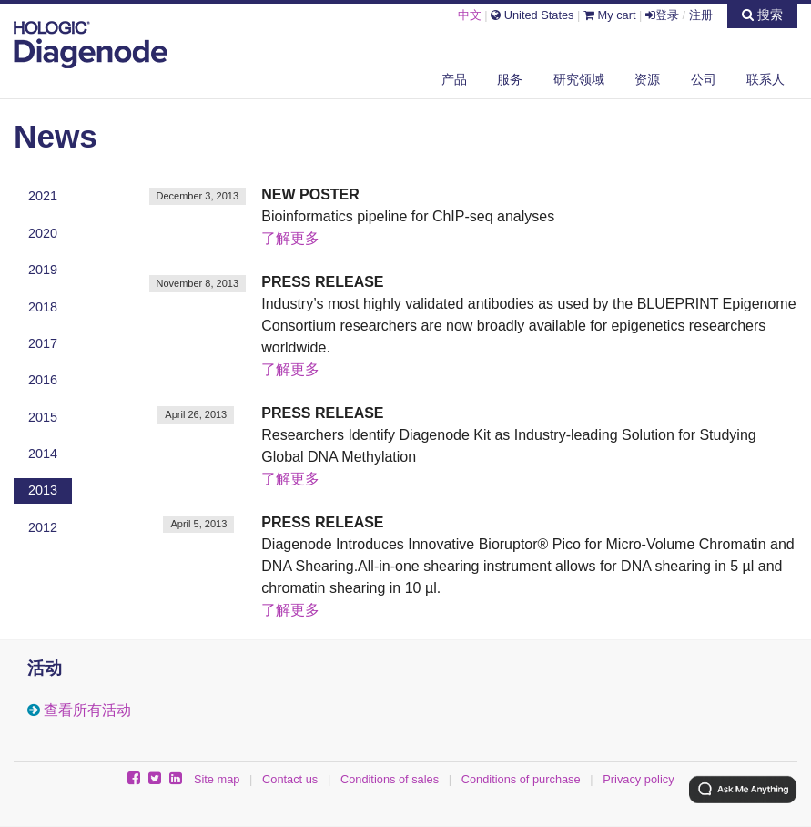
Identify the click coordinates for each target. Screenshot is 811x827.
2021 (42, 196)
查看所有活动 (87, 710)
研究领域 (578, 79)
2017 (42, 343)
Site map (217, 779)
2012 (42, 527)
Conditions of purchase (521, 779)
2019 (42, 269)
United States (532, 15)
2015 (42, 417)
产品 (454, 79)
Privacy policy (638, 779)
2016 (42, 380)
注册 (701, 15)
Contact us (290, 779)
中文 (470, 15)
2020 (42, 233)
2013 (42, 490)
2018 (42, 307)
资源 (647, 79)
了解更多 (290, 238)
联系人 (765, 79)
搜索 (762, 14)
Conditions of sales (389, 779)
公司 (703, 79)
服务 (509, 79)
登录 (662, 15)
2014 (42, 453)
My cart (609, 15)
